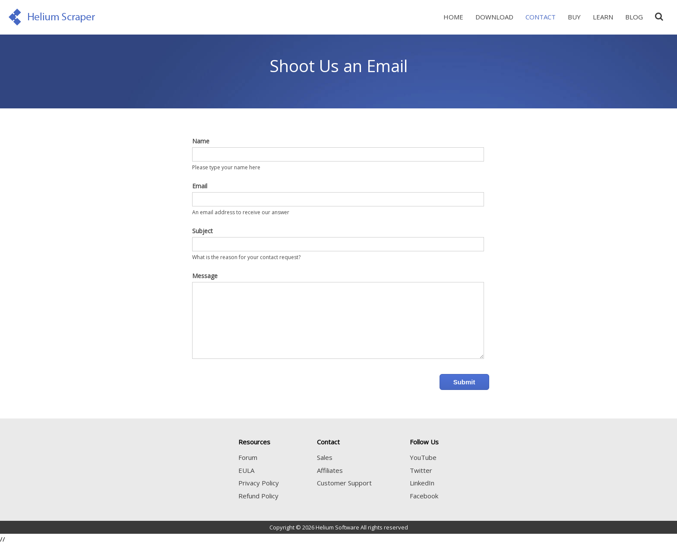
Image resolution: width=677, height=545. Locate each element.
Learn (603, 17)
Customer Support (344, 482)
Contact (540, 17)
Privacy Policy (258, 482)
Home (453, 17)
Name (200, 141)
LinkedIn (422, 482)
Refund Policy (258, 495)
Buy (574, 17)
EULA (246, 470)
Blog (634, 17)
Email (199, 186)
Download (494, 17)
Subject (202, 231)
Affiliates (330, 470)
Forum (247, 457)
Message (205, 276)
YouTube (423, 457)
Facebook (424, 495)
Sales (324, 457)
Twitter (421, 470)
